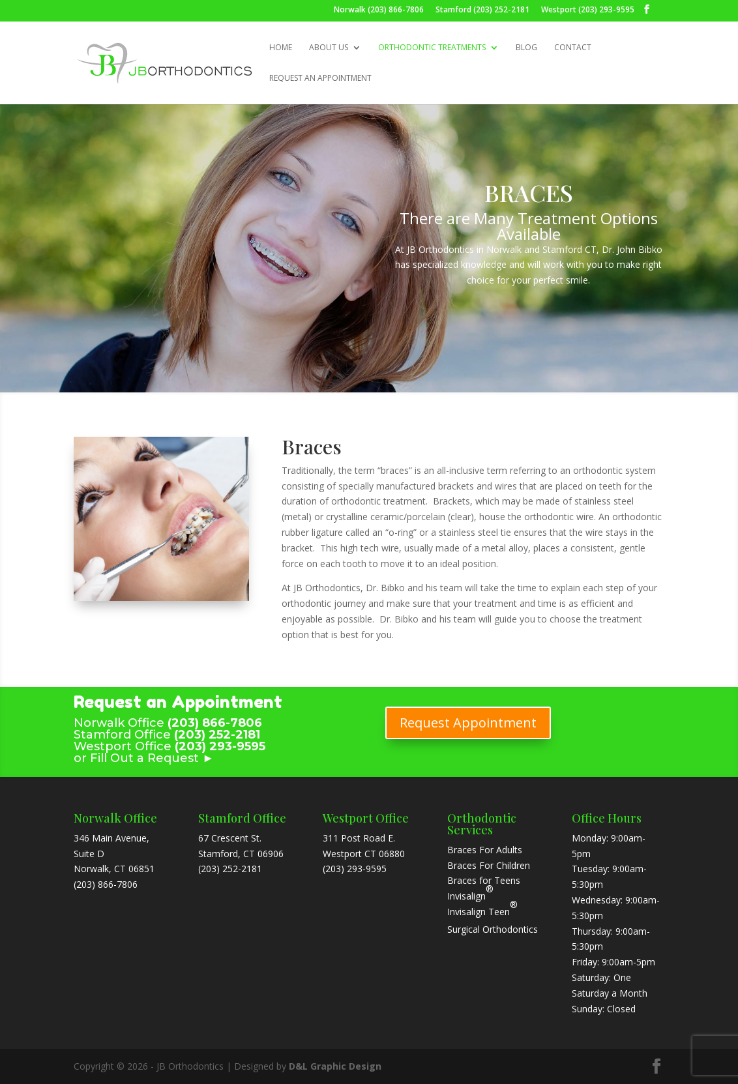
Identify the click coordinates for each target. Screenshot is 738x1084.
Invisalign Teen (482, 908)
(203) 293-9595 (355, 868)
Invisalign (466, 896)
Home (280, 48)
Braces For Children (488, 865)
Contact (572, 48)
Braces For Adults (484, 849)
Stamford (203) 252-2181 (482, 10)
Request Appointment (468, 722)
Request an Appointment (320, 78)
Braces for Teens (483, 880)
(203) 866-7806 (106, 884)
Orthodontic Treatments (432, 48)
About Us (328, 48)
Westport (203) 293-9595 (587, 10)
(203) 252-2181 (230, 868)
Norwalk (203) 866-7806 (379, 10)
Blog (526, 48)
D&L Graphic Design (335, 1066)
